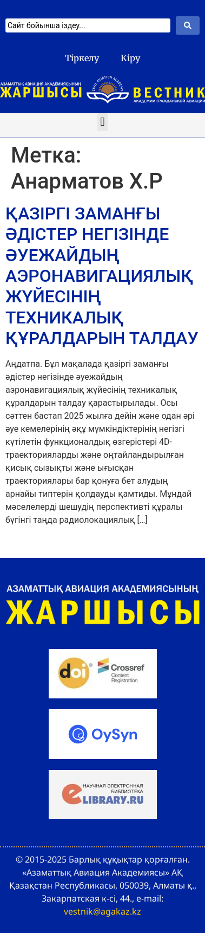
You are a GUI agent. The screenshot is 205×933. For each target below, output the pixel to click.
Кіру (130, 58)
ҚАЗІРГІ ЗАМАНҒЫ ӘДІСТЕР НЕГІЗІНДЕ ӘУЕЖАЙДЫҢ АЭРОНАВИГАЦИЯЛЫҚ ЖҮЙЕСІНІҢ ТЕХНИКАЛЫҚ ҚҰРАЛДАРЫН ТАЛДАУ (102, 275)
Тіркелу (82, 58)
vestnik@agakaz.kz (102, 911)
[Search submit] (188, 25)
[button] (102, 122)
